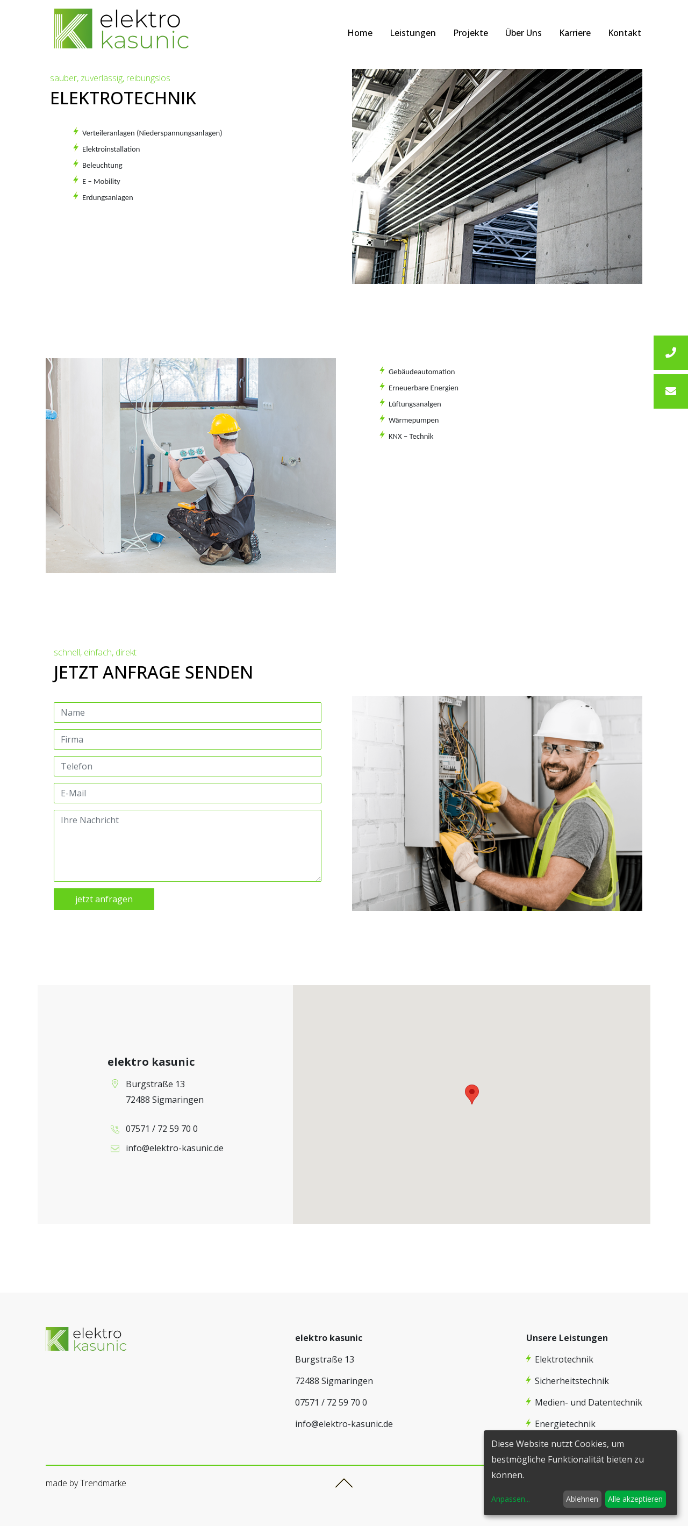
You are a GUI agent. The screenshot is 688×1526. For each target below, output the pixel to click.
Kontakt (624, 33)
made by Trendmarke (86, 1483)
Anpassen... (510, 1499)
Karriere (575, 33)
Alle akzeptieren (635, 1499)
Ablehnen (582, 1499)
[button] (472, 1094)
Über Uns (523, 33)
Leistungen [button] (413, 33)
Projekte (470, 33)
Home (359, 33)
